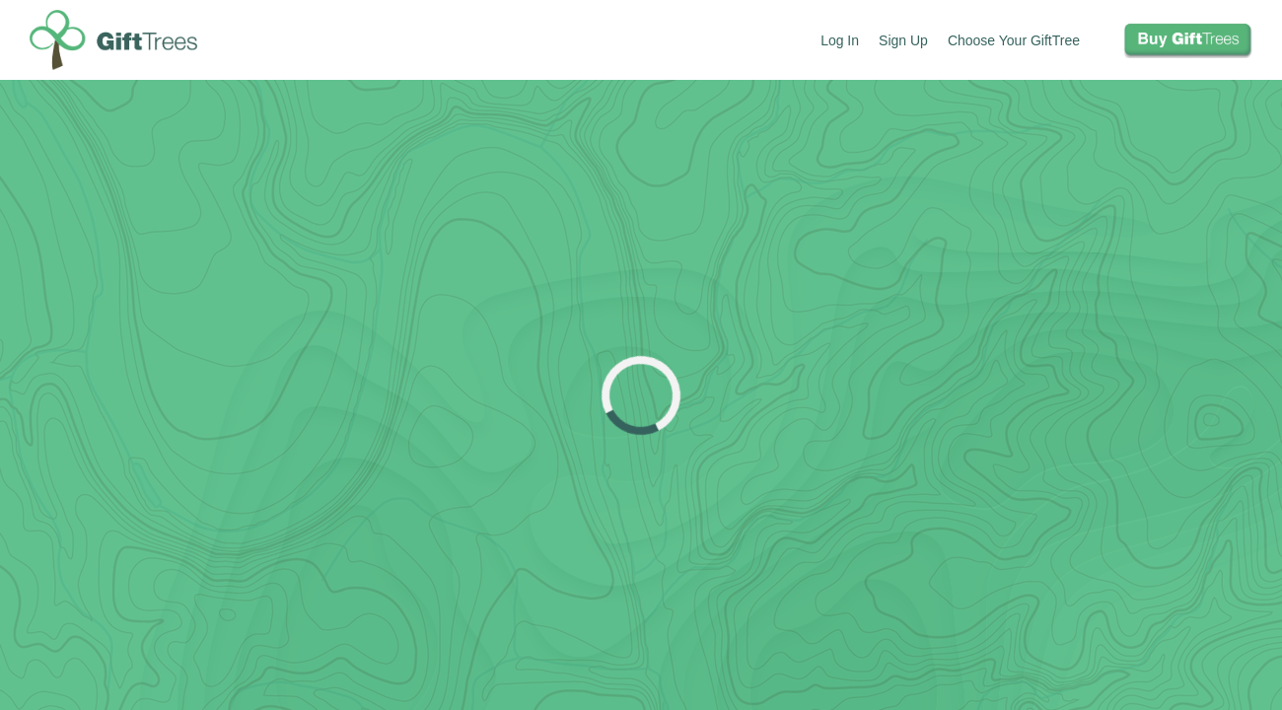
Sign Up (903, 40)
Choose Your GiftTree (1014, 40)
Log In (839, 40)
